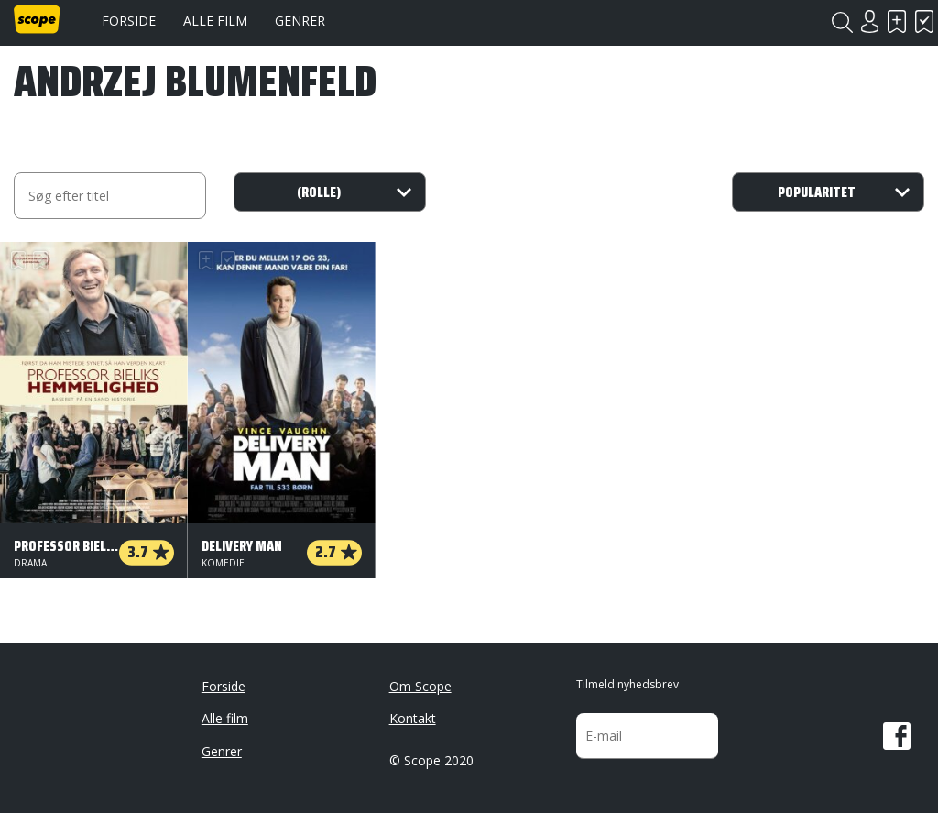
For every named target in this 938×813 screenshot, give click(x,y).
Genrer (300, 20)
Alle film (215, 20)
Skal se (897, 21)
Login (869, 21)
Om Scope (420, 686)
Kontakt (412, 718)
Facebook (897, 736)
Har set (924, 21)
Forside (129, 20)
